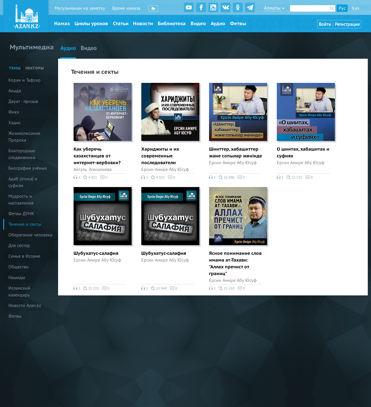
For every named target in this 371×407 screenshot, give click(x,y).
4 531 (158, 177)
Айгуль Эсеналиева (93, 169)
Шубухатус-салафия (96, 253)
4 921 (90, 177)
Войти (325, 24)
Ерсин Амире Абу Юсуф (165, 169)
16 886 (227, 177)
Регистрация (347, 24)
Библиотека (172, 23)
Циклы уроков (91, 23)
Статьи (120, 23)
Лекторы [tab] (34, 68)
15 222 (91, 288)
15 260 (227, 288)
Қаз (355, 8)
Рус (342, 8)
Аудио (218, 23)
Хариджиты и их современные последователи (160, 155)
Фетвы (238, 23)
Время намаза (126, 8)
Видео (198, 23)
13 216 (294, 177)
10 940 (159, 288)
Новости (143, 23)
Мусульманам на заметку (80, 8)
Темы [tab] (15, 68)
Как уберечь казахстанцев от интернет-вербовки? (97, 155)
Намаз (62, 23)
